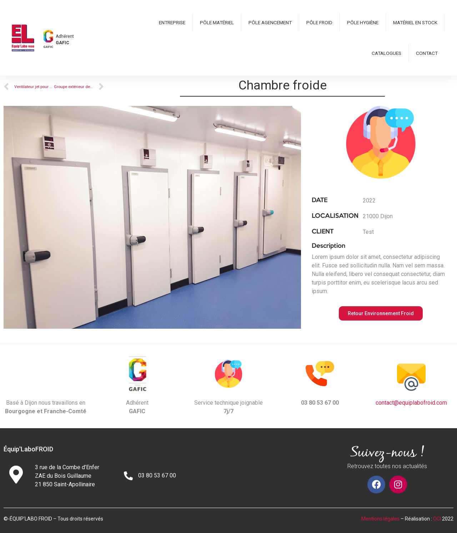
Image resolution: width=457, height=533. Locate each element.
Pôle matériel (217, 22)
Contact (427, 53)
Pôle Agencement (270, 22)
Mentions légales (380, 519)
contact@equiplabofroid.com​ (411, 402)
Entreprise (172, 22)
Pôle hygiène (362, 22)
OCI (437, 519)
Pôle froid (319, 22)
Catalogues (386, 53)
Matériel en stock (415, 22)
